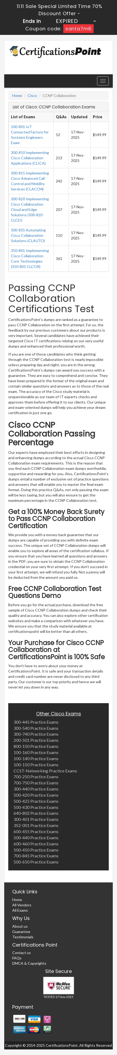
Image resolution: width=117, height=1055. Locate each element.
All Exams (20, 910)
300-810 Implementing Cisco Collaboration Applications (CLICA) (30, 157)
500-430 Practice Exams (36, 807)
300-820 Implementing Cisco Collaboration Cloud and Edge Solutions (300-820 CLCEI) (30, 209)
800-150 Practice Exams (36, 746)
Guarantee (21, 931)
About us (20, 926)
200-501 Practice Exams (36, 740)
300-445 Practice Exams (36, 721)
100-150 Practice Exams (36, 764)
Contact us (21, 952)
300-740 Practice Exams (36, 733)
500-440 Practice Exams (36, 837)
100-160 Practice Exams (36, 752)
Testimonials (23, 937)
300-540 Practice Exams (36, 728)
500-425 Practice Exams (36, 801)
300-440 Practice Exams (36, 788)
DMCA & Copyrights (29, 963)
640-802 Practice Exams (36, 813)
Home (17, 95)
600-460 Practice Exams (36, 843)
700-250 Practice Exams (36, 776)
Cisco (32, 95)
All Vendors (21, 905)
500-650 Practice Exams (36, 861)
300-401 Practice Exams (36, 819)
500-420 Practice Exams (36, 794)
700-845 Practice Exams (36, 855)
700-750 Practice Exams (36, 782)
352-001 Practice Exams (36, 825)
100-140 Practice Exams (36, 758)
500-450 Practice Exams (36, 849)
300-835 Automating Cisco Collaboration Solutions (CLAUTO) (28, 235)
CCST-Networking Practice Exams (45, 770)
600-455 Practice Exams (36, 831)
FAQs (17, 958)
